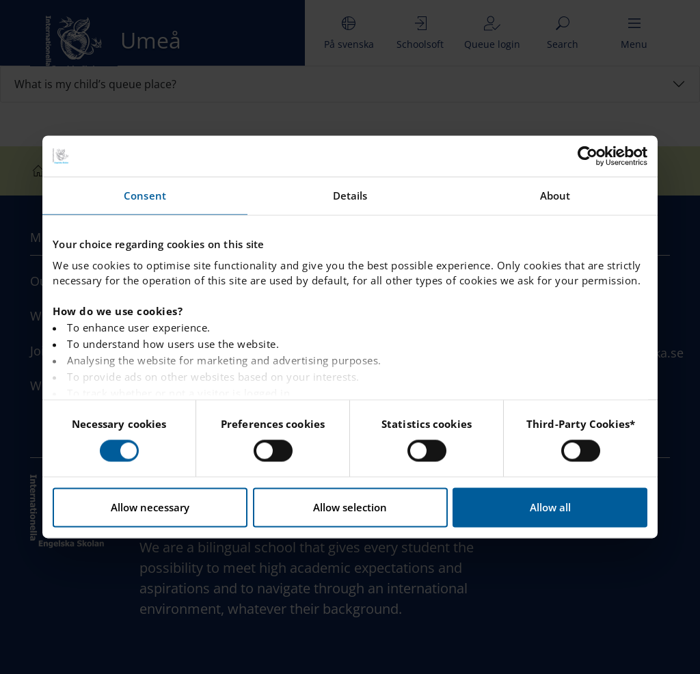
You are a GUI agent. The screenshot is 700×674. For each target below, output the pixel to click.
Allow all (550, 508)
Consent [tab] (145, 195)
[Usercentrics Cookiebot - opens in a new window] (587, 156)
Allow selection (350, 508)
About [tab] (555, 195)
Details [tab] (350, 195)
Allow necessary (150, 508)
